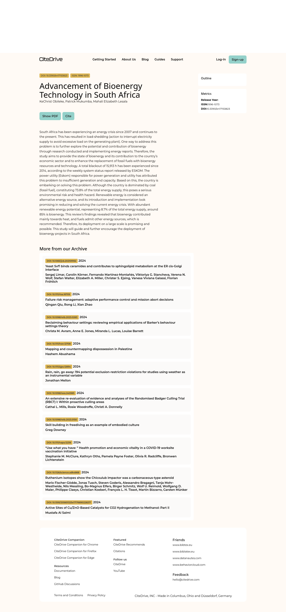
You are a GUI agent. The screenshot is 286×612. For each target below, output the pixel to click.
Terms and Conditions (68, 595)
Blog (145, 59)
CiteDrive (119, 564)
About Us (129, 59)
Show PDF (50, 116)
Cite (68, 116)
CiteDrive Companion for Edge (74, 557)
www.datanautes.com (187, 558)
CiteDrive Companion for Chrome (76, 544)
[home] (50, 60)
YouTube (119, 571)
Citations (119, 551)
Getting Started (104, 59)
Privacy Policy (96, 595)
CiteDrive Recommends (129, 544)
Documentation (64, 571)
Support (177, 59)
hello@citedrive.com (186, 579)
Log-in (221, 59)
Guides (160, 59)
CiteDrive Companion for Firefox (75, 551)
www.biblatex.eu (183, 551)
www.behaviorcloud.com (189, 564)
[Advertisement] (143, 27)
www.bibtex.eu (182, 545)
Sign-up (238, 59)
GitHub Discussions (67, 584)
